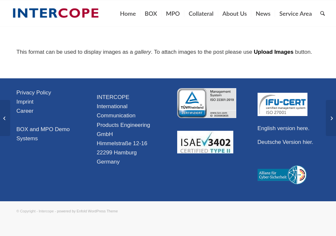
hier (307, 142)
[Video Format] (5, 118)
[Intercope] (56, 13)
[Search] (322, 13)
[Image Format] (331, 118)
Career (24, 111)
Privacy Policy (33, 92)
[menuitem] (128, 13)
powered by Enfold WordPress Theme (87, 211)
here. (303, 128)
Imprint (24, 102)
